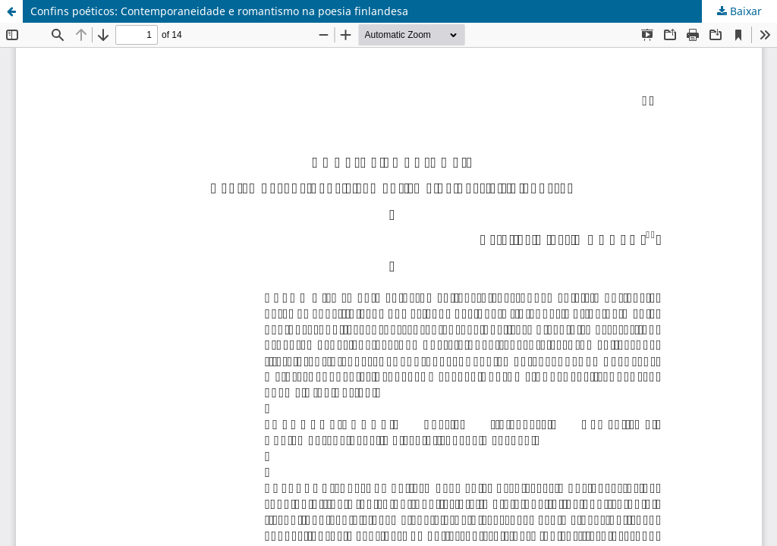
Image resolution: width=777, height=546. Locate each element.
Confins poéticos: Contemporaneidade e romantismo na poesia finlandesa (219, 11)
